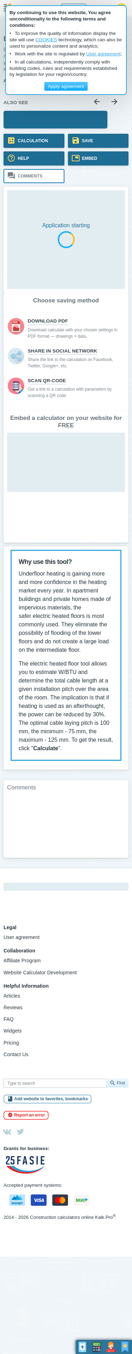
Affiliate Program (22, 960)
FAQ (8, 1019)
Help (23, 158)
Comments (29, 176)
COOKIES (46, 39)
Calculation (32, 140)
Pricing (11, 1043)
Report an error (29, 1115)
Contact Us (16, 1054)
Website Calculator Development (40, 972)
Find (121, 1083)
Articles (12, 996)
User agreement (21, 937)
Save (87, 140)
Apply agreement (66, 86)
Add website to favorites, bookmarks (51, 1098)
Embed (89, 158)
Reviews (13, 1007)
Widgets (13, 1031)
